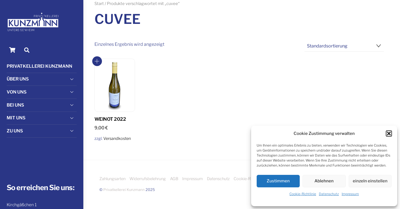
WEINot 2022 (110, 119)
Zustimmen (278, 180)
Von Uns (42, 92)
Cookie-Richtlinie (302, 194)
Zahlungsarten (112, 178)
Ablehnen (324, 180)
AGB (174, 178)
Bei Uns (42, 105)
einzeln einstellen (370, 180)
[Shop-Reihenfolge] (344, 46)
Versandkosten (117, 138)
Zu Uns (42, 131)
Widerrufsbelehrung (147, 178)
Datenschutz (329, 194)
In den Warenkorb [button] (97, 61)
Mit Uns (42, 118)
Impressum (350, 194)
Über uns (42, 79)
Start (99, 3)
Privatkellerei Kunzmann (39, 66)
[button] (389, 133)
